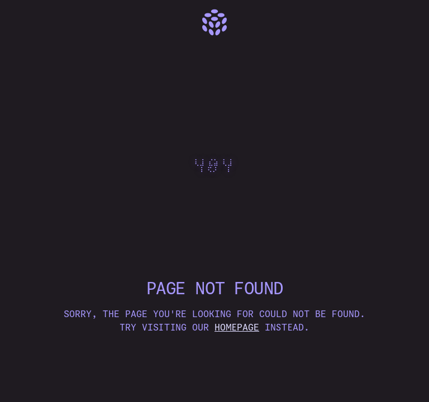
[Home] (214, 22)
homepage (236, 327)
